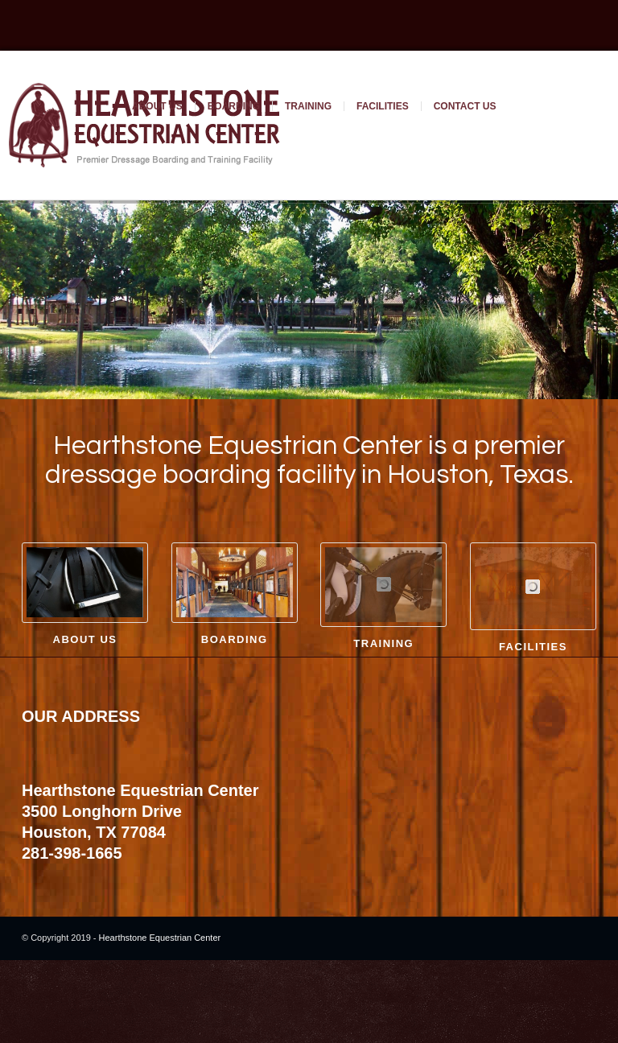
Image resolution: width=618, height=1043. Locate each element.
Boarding (234, 106)
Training (308, 106)
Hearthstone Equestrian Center (160, 957)
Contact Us (465, 106)
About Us (157, 106)
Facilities (382, 106)
